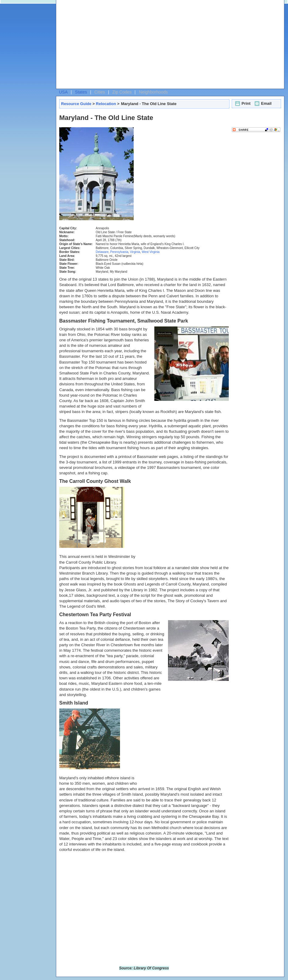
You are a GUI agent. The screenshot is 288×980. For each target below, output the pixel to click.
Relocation (106, 103)
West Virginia (151, 252)
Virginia (135, 252)
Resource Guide (76, 103)
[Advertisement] (145, 45)
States (81, 92)
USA (63, 92)
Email (262, 103)
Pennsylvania (119, 252)
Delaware (102, 252)
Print (242, 103)
